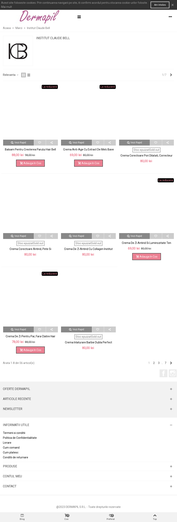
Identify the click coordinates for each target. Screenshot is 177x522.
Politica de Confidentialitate (20, 437)
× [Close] (172, 5)
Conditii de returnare (15, 457)
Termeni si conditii (14, 432)
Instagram (173, 373)
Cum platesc (10, 452)
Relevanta (11, 74)
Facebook (163, 373)
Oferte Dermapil (16, 389)
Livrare (7, 442)
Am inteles (160, 5)
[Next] (171, 75)
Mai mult (6, 6)
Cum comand (11, 447)
